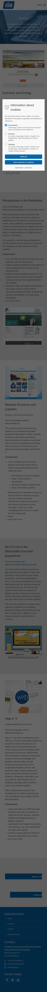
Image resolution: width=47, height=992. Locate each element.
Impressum (28, 167)
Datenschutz (19, 167)
